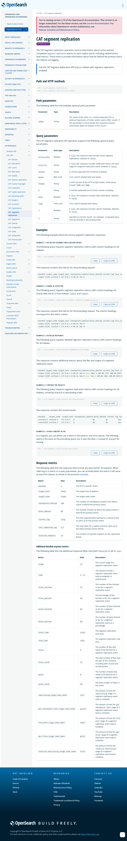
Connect (98, 779)
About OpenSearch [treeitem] (13, 37)
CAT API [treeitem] (9, 155)
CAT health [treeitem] (12, 176)
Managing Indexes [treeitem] (12, 54)
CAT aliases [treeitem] (13, 159)
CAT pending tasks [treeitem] (16, 196)
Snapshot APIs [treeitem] (12, 303)
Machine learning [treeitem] (12, 118)
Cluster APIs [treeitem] (11, 243)
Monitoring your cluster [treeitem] (16, 123)
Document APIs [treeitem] (12, 251)
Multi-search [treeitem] (11, 268)
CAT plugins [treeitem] (13, 200)
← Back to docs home (14, 24)
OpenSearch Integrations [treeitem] (16, 65)
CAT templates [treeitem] (14, 235)
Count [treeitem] (9, 247)
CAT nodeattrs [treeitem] (14, 188)
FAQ (55, 792)
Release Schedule (62, 783)
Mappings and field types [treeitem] (15, 90)
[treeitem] (29, 37)
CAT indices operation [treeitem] (17, 180)
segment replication (56, 53)
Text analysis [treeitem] (10, 95)
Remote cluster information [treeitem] (12, 285)
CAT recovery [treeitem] (13, 204)
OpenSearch (14, 5)
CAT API (39, 13)
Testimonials (59, 796)
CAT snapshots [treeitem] (14, 227)
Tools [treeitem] (7, 140)
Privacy (57, 805)
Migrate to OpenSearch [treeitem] (15, 48)
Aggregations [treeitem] (11, 107)
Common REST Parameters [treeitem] (12, 317)
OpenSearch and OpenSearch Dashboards (16, 15)
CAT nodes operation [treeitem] (17, 192)
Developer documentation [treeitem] (16, 333)
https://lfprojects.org (90, 834)
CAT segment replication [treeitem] (13, 213)
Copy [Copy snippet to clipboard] (95, 260)
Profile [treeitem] (9, 276)
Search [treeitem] (8, 112)
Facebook (98, 800)
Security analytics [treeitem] (13, 84)
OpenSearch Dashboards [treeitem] (15, 59)
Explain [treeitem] (9, 256)
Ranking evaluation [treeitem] (14, 280)
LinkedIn (98, 787)
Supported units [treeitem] (13, 311)
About (56, 779)
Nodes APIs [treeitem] (11, 272)
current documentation (98, 23)
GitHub (16, 787)
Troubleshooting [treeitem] (12, 328)
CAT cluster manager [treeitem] (17, 184)
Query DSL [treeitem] (9, 101)
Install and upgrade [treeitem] (13, 43)
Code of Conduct (20, 779)
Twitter (97, 783)
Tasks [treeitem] (8, 307)
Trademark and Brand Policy (67, 800)
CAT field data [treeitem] (14, 171)
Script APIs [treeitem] (10, 291)
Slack (15, 792)
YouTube (98, 792)
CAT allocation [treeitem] (14, 163)
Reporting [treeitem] (9, 135)
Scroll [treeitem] (8, 295)
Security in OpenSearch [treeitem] (15, 79)
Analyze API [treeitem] (11, 151)
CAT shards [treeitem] (13, 223)
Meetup (98, 796)
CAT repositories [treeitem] (15, 208)
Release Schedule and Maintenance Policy (59, 29)
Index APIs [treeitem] (10, 260)
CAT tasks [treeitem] (12, 231)
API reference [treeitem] (10, 146)
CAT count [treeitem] (12, 167)
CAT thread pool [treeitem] (15, 239)
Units (71, 177)
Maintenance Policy (63, 787)
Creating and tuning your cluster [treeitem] (16, 72)
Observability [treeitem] (11, 129)
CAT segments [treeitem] (14, 219)
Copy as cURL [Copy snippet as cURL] (109, 260)
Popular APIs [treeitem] (11, 322)
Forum (16, 783)
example (84, 474)
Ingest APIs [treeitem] (11, 264)
